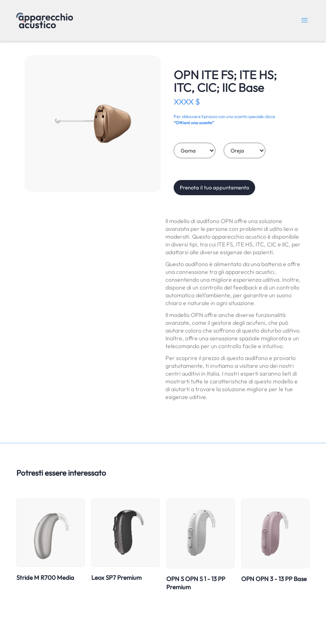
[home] (44, 20)
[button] (305, 20)
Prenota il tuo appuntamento (214, 187)
